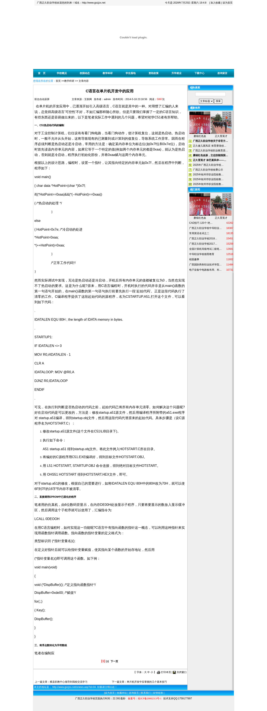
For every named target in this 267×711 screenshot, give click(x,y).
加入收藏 (215, 2)
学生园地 (131, 73)
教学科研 (108, 73)
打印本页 (166, 672)
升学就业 (176, 73)
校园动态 (85, 73)
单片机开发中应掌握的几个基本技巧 (147, 681)
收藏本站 (122, 692)
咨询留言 (222, 73)
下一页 (114, 661)
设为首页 (228, 2)
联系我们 (146, 692)
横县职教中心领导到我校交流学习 (68, 681)
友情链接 (158, 692)
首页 (58, 80)
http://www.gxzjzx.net (93, 2)
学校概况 (62, 73)
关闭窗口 (182, 672)
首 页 (41, 73)
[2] (107, 661)
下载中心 (199, 73)
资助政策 (154, 73)
